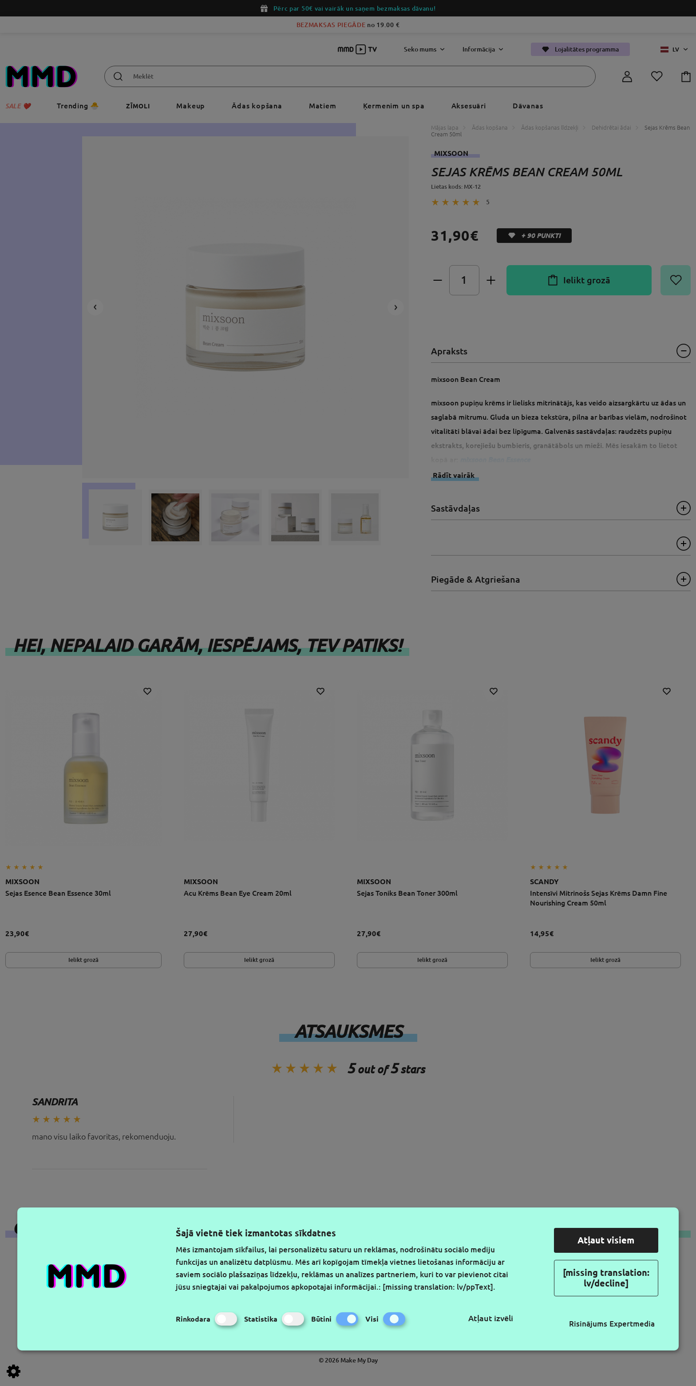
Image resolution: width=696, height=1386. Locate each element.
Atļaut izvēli (490, 1318)
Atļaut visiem (605, 1240)
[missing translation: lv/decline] (606, 1277)
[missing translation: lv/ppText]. (439, 1287)
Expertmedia (632, 1323)
